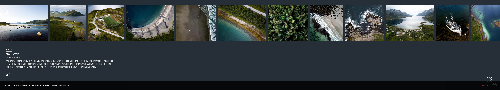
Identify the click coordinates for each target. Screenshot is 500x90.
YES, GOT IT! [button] (487, 85)
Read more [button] (64, 85)
